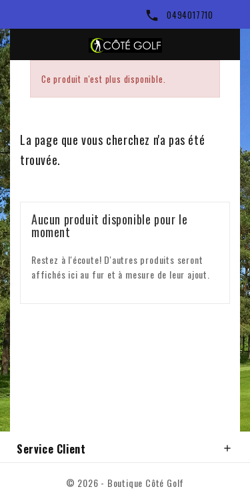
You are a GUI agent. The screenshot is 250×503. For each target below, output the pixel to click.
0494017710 (190, 14)
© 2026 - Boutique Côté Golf (125, 483)
